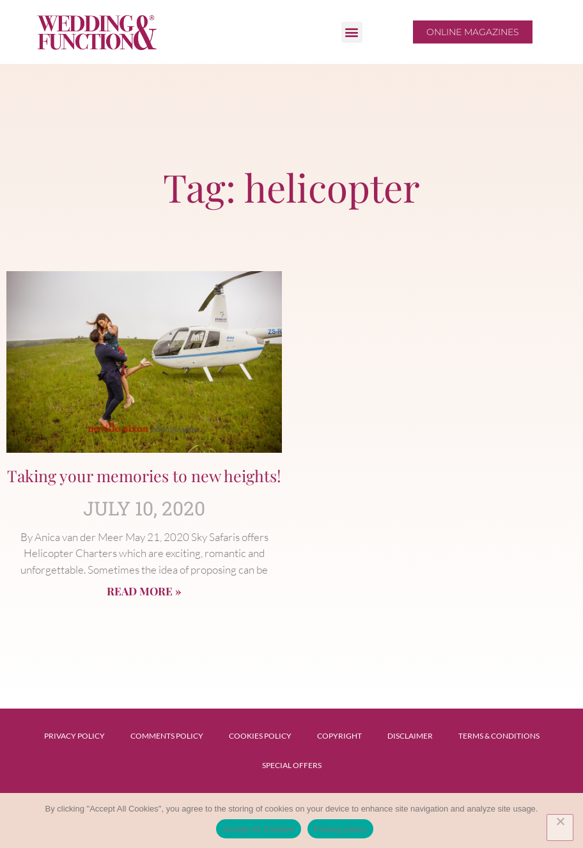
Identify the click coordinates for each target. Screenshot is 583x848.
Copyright (339, 736)
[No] (560, 827)
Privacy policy (340, 829)
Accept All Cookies (258, 829)
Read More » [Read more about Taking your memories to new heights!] (144, 591)
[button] (351, 32)
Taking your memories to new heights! (144, 475)
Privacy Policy (74, 736)
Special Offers (292, 765)
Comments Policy (166, 736)
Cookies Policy (260, 736)
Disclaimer (410, 736)
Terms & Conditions (499, 736)
